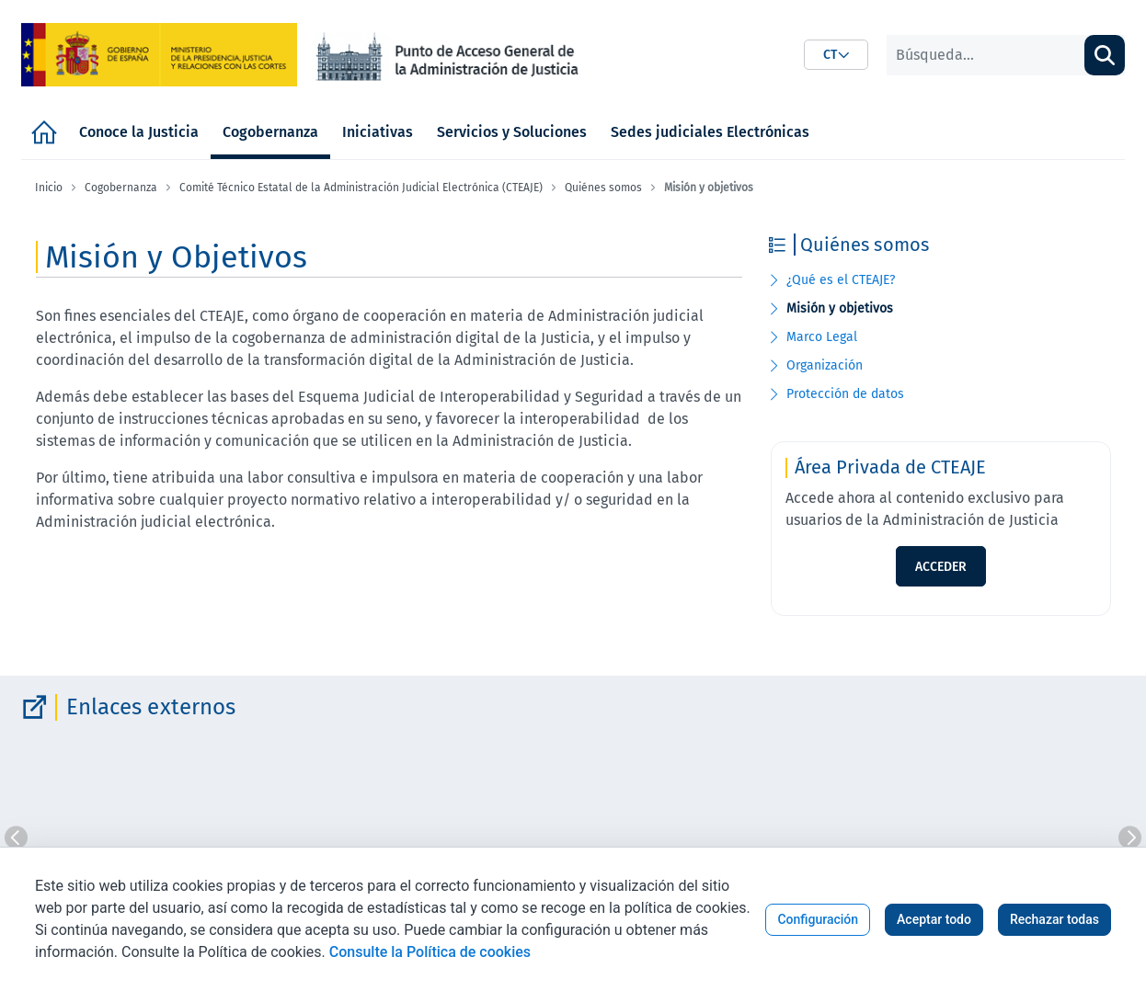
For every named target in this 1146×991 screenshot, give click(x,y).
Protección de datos (845, 394)
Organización (824, 365)
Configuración (817, 919)
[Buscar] (985, 55)
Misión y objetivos (839, 308)
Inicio (49, 187)
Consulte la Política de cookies (430, 952)
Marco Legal (821, 337)
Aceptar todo (934, 919)
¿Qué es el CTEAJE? (840, 280)
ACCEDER (941, 567)
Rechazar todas (1054, 919)
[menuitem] (44, 131)
